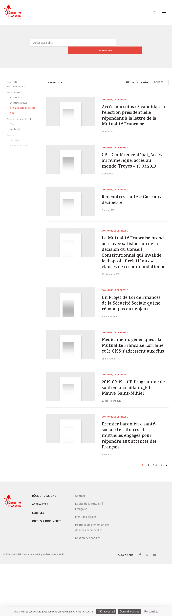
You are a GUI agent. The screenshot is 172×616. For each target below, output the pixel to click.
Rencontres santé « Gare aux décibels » (130, 213)
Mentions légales (85, 569)
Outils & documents (46, 573)
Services (38, 564)
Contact (80, 547)
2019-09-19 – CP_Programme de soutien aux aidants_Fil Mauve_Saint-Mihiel (133, 434)
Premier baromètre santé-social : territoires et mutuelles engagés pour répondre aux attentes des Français (132, 485)
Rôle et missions (44, 547)
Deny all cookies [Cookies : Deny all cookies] (129, 611)
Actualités (40, 556)
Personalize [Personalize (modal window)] (151, 611)
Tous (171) (12, 74)
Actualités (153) (14, 84)
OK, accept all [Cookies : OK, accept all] (106, 611)
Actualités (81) (17, 89)
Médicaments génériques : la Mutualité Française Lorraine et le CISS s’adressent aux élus (131, 385)
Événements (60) (18, 94)
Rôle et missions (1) (16, 78)
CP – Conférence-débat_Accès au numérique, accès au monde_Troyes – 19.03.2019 (133, 168)
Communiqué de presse (115, 91)
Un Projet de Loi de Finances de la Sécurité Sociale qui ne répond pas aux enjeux (131, 333)
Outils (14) (15, 121)
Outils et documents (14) (19, 111)
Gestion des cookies (87, 590)
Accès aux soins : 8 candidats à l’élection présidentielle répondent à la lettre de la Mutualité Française (132, 113)
